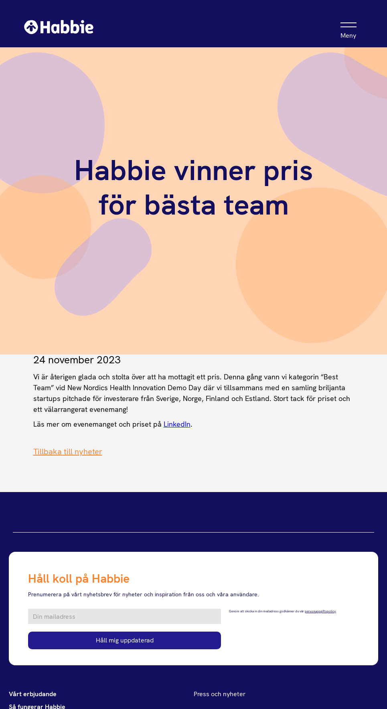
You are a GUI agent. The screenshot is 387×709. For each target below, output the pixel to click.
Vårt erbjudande (33, 694)
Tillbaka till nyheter (67, 451)
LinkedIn (177, 424)
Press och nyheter (219, 694)
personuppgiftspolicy (320, 611)
